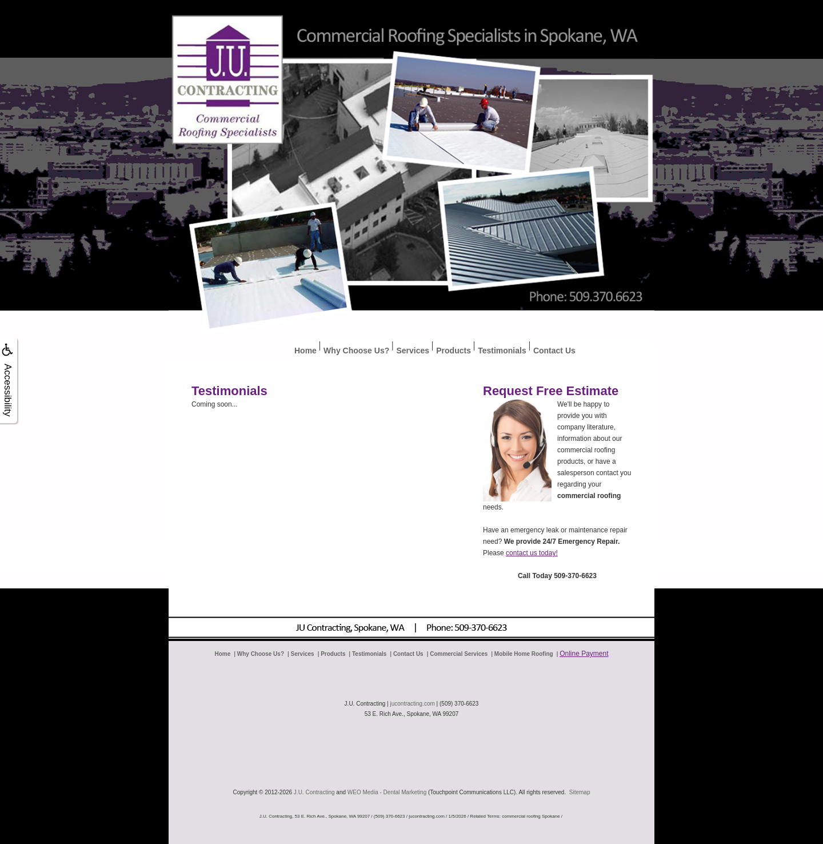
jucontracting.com (412, 703)
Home (305, 350)
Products (453, 350)
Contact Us (554, 350)
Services (412, 350)
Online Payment (584, 654)
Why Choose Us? (356, 350)
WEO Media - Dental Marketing (386, 792)
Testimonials (502, 350)
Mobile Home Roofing (523, 654)
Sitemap (579, 792)
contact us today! (532, 553)
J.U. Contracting (314, 792)
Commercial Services (459, 654)
